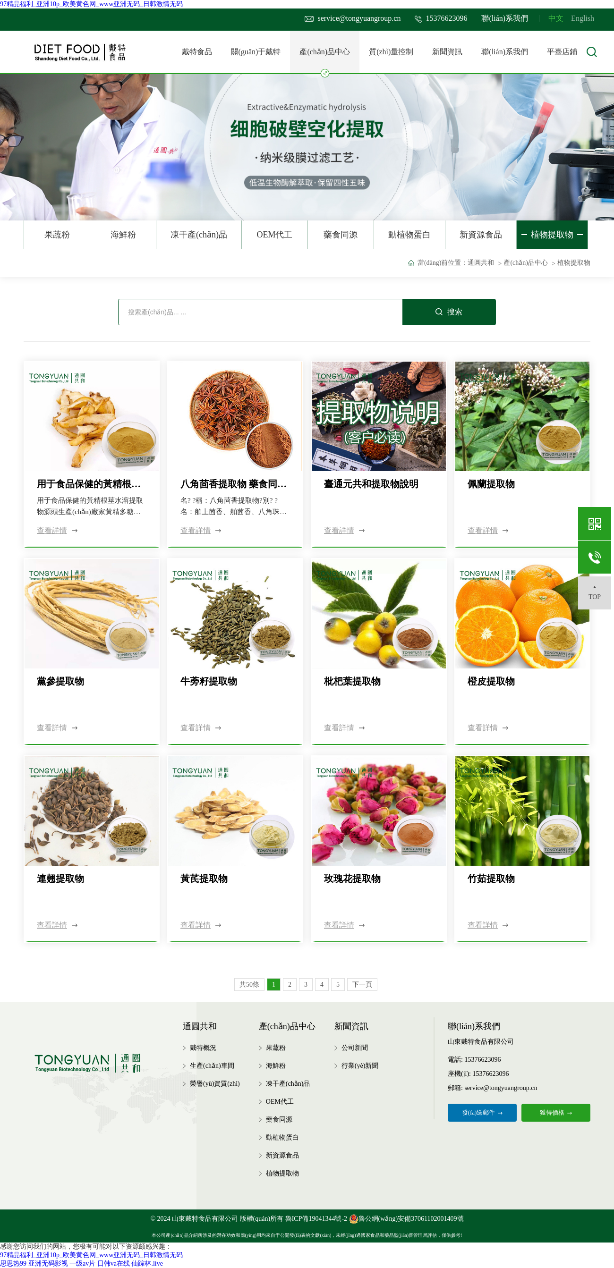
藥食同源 (341, 234)
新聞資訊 (447, 52)
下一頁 (362, 984)
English (582, 18)
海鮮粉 (123, 234)
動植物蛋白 (409, 234)
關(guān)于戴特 (256, 52)
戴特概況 (203, 1047)
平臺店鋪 (562, 52)
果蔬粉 (57, 234)
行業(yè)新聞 (360, 1065)
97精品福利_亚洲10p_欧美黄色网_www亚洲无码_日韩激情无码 (91, 4)
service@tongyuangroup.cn (353, 18)
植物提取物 (552, 234)
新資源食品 (481, 234)
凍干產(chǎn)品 (199, 234)
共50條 (249, 984)
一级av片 (82, 1263)
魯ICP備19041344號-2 (316, 1218)
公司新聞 (354, 1047)
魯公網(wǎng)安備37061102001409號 (406, 1219)
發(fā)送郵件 (482, 1112)
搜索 (448, 312)
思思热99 (13, 1263)
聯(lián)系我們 (504, 18)
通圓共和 (481, 262)
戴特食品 (197, 52)
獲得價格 (556, 1112)
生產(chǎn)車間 (212, 1065)
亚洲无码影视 (48, 1263)
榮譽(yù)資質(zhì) (215, 1083)
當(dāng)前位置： (443, 262)
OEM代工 (274, 234)
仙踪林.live (147, 1263)
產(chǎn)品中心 (324, 60)
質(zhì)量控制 (391, 52)
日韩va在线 (113, 1263)
